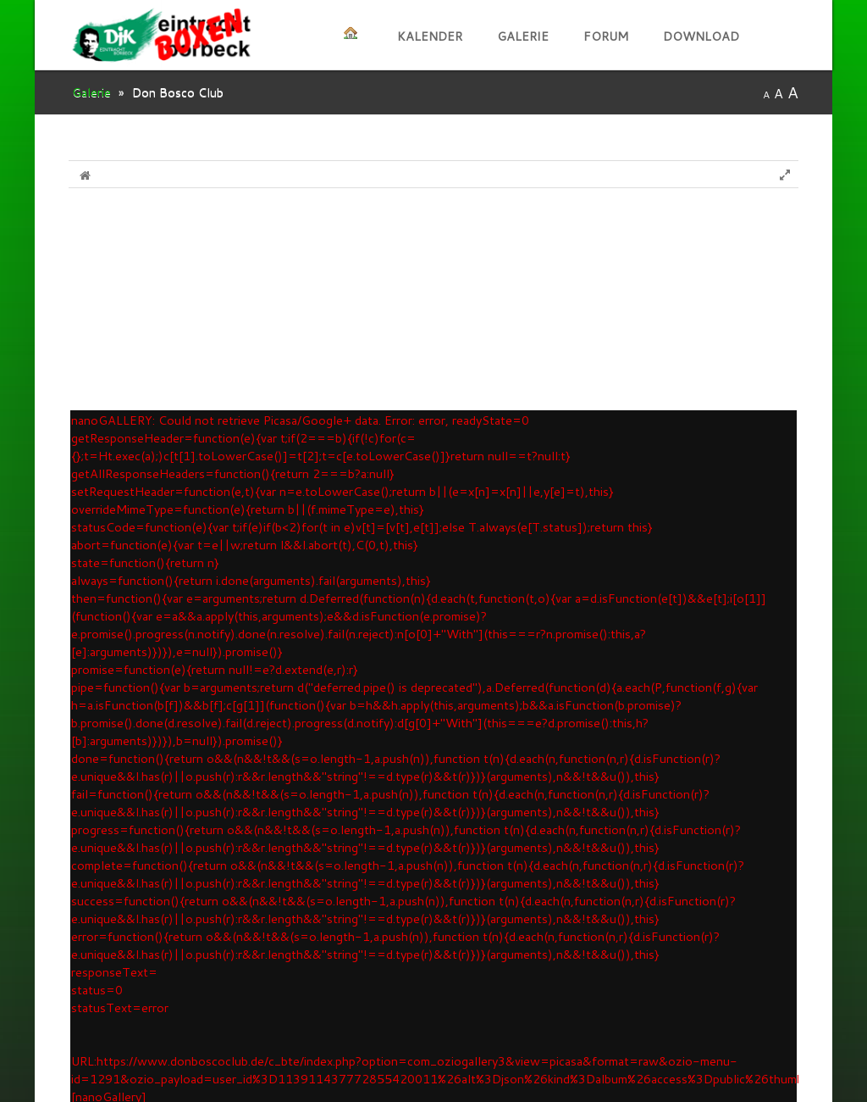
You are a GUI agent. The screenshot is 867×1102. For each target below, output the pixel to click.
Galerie (523, 36)
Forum (605, 36)
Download (701, 36)
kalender (429, 36)
